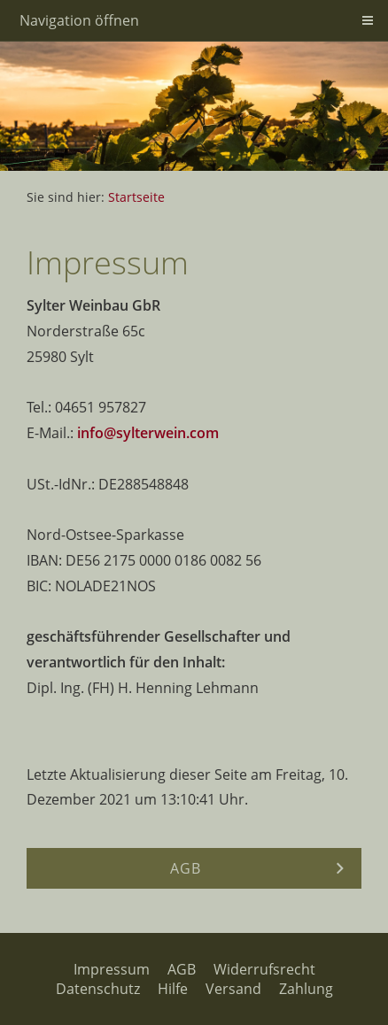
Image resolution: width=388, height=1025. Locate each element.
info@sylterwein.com (148, 433)
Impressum (112, 969)
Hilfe (173, 988)
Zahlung (306, 988)
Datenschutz (98, 988)
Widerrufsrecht (264, 969)
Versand (233, 988)
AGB (181, 969)
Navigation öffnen (79, 20)
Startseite (136, 197)
